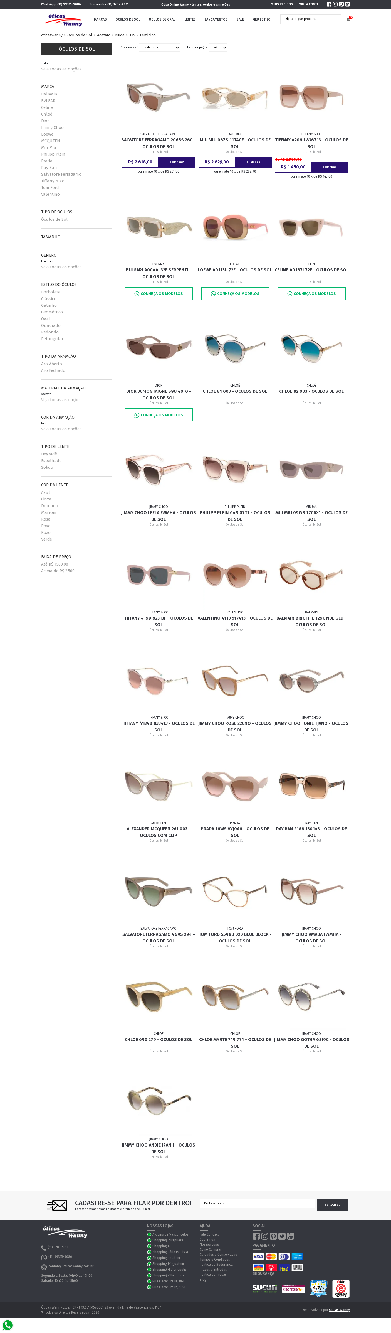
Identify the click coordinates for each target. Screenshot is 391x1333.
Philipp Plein (53, 154)
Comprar (177, 162)
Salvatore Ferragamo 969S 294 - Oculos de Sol (158, 938)
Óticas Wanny (339, 1310)
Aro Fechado (53, 370)
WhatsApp (149, 1234)
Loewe (47, 134)
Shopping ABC (163, 1246)
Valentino (50, 194)
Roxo (46, 525)
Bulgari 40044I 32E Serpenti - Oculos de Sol (158, 273)
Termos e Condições (215, 1259)
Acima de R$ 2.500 (58, 570)
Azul (45, 492)
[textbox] (307, 19)
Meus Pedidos (282, 4)
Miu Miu (48, 147)
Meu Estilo (262, 19)
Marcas (100, 19)
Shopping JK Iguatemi (168, 1264)
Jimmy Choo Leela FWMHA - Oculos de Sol (158, 516)
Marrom (48, 512)
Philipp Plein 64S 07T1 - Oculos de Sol (235, 516)
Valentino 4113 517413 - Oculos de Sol (235, 621)
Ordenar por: (129, 47)
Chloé (46, 114)
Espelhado (51, 460)
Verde (46, 539)
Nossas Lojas (210, 1244)
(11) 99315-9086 (69, 4)
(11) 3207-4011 (117, 4)
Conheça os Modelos (158, 294)
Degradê (49, 453)
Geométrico (52, 312)
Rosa (46, 519)
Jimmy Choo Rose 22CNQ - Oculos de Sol (235, 727)
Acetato (103, 35)
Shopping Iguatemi (166, 1258)
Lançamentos (216, 19)
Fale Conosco (210, 1234)
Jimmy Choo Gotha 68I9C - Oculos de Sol (311, 1043)
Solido (47, 467)
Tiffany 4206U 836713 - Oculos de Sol (311, 143)
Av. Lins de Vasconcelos (170, 1234)
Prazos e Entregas (213, 1269)
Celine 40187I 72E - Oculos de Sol (311, 270)
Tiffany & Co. (53, 180)
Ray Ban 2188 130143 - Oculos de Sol (311, 832)
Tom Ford (50, 187)
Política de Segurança (216, 1264)
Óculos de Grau (162, 19)
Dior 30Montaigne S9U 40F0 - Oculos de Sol (158, 395)
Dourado (49, 505)
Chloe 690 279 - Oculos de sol (158, 1039)
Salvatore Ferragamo (61, 174)
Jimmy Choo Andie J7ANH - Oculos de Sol (158, 1148)
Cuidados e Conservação (218, 1254)
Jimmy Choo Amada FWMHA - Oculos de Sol (311, 938)
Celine (47, 107)
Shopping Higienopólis (169, 1269)
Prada (47, 160)
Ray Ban (49, 167)
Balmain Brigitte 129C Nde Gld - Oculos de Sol (311, 621)
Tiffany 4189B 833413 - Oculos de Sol (159, 727)
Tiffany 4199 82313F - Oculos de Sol (158, 621)
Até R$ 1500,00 (54, 564)
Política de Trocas (213, 1274)
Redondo (50, 332)
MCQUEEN (50, 140)
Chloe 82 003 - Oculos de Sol (311, 391)
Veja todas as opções (61, 69)
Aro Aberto (51, 363)
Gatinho (49, 305)
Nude (120, 35)
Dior (45, 120)
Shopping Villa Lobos (168, 1275)
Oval (45, 318)
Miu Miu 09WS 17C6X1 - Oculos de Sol (311, 516)
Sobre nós (207, 1239)
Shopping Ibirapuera (167, 1240)
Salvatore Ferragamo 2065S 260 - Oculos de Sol (158, 143)
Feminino (148, 35)
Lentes (190, 19)
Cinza (46, 499)
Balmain (49, 94)
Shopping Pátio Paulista (170, 1252)
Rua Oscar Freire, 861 (168, 1281)
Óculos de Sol (127, 19)
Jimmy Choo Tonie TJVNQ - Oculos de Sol (311, 727)
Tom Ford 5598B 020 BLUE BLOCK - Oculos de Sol (235, 938)
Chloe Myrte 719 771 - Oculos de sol (235, 1043)
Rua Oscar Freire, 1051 (168, 1287)
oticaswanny (52, 35)
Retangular (52, 338)
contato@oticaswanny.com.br (67, 1267)
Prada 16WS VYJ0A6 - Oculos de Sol (235, 832)
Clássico (48, 298)
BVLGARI (49, 100)
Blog (203, 1280)
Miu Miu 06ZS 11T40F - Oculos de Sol (235, 143)
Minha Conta (308, 4)
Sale (240, 19)
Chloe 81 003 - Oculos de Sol (235, 391)
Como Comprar (210, 1249)
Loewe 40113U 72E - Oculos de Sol (235, 270)
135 (132, 35)
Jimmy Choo (52, 127)
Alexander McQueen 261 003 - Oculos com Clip (158, 832)
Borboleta (51, 291)
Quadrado (51, 325)
